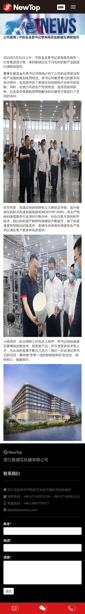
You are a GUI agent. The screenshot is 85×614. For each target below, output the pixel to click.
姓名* (7, 524)
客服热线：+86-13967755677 (28, 503)
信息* (7, 557)
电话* (7, 540)
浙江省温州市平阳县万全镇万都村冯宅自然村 (39, 490)
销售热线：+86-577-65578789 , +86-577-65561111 (43, 496)
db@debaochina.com (22, 510)
